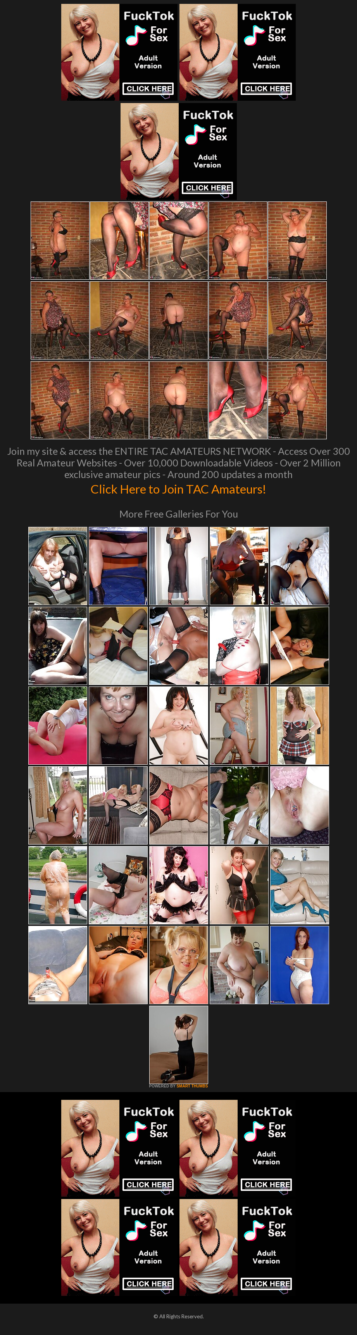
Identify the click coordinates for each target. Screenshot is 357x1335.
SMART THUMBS (192, 1086)
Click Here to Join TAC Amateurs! (178, 488)
